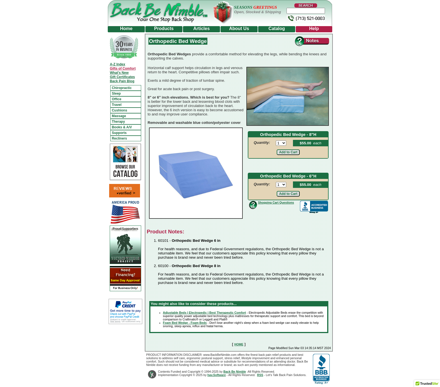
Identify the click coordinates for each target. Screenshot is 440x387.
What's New (119, 73)
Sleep (116, 93)
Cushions (119, 110)
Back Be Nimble (234, 371)
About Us (239, 28)
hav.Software (216, 375)
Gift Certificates (122, 77)
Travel (117, 105)
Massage (119, 116)
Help (314, 28)
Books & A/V (122, 127)
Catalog (277, 28)
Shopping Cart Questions (276, 202)
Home (126, 28)
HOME (238, 344)
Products (163, 28)
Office (116, 99)
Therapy (118, 122)
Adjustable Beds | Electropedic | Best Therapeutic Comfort (204, 312)
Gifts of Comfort (123, 68)
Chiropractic (122, 88)
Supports (119, 133)
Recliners (119, 138)
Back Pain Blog (122, 81)
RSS (260, 375)
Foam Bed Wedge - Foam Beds (185, 322)
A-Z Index (117, 64)
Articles (201, 28)
